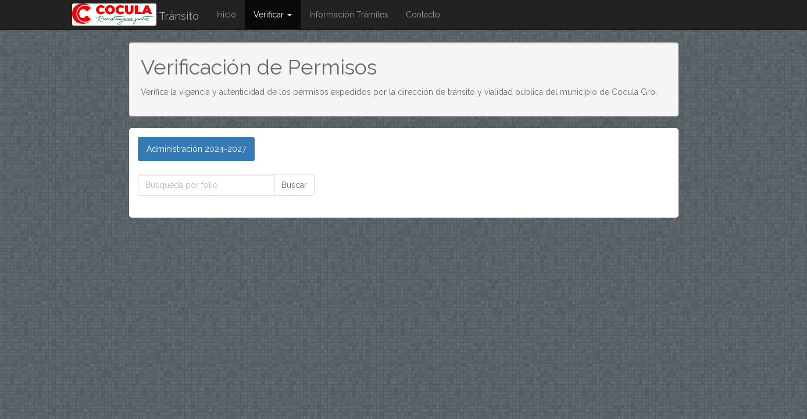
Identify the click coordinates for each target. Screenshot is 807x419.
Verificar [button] (272, 14)
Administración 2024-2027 (196, 149)
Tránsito (135, 16)
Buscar (294, 185)
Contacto (423, 14)
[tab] (196, 149)
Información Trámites (348, 14)
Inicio (226, 14)
